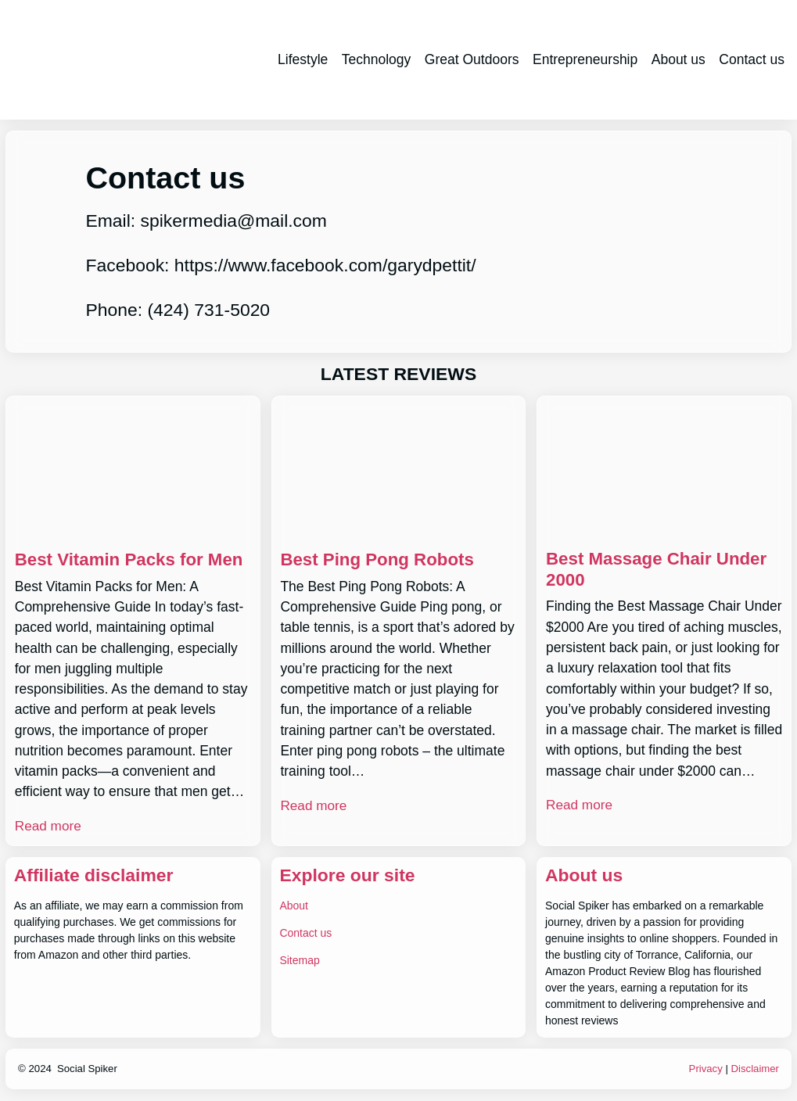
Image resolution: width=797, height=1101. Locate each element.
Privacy (705, 1068)
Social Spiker (87, 1068)
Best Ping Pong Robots (379, 559)
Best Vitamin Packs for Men (132, 559)
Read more (49, 826)
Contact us (305, 932)
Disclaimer (755, 1068)
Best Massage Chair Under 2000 (659, 570)
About (293, 904)
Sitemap (299, 959)
